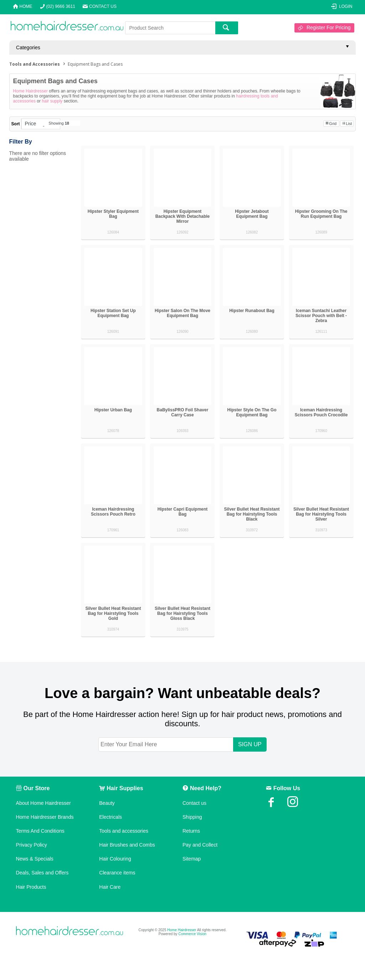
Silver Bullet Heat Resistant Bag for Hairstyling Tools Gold (113, 613)
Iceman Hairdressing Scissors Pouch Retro (113, 512)
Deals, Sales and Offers (42, 873)
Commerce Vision (192, 934)
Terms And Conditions (40, 831)
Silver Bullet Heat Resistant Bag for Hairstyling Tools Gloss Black (182, 613)
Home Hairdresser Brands (45, 817)
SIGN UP (250, 744)
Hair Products (31, 887)
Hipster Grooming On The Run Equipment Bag (321, 214)
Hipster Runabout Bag (251, 310)
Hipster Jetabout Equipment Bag (252, 214)
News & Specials (34, 859)
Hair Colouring (115, 859)
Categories (28, 47)
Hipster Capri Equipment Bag (183, 512)
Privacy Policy (31, 845)
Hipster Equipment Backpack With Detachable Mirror (182, 216)
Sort (15, 123)
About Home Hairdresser (43, 803)
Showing (58, 123)
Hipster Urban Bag (113, 409)
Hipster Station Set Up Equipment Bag (113, 313)
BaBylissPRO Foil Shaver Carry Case (183, 412)
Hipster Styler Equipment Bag (113, 214)
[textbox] (170, 27)
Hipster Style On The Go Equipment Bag (252, 412)
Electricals (110, 817)
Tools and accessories (123, 831)
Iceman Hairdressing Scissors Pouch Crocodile (321, 412)
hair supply (52, 101)
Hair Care (109, 887)
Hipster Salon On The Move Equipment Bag (182, 313)
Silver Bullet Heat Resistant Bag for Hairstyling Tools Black (251, 514)
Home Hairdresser (30, 91)
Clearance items (117, 873)
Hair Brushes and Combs (127, 845)
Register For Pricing (329, 27)
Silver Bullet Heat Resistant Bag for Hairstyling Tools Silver (321, 514)
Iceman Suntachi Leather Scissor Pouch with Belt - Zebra (321, 315)
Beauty (107, 803)
